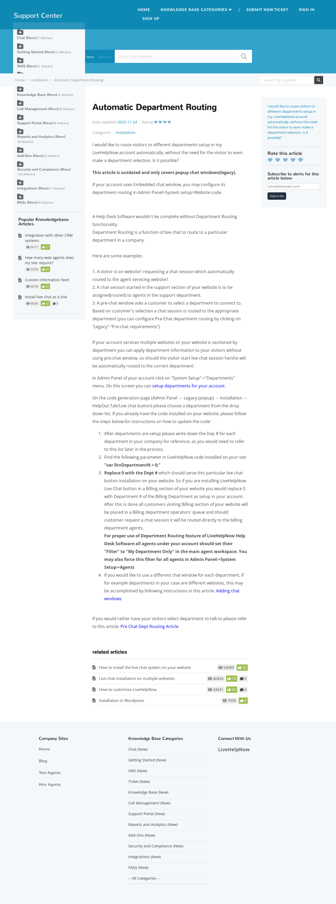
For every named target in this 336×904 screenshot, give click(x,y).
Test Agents (50, 772)
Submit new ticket (267, 9)
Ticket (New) (139, 782)
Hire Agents (50, 784)
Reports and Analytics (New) (41, 136)
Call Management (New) (38, 108)
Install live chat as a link (46, 296)
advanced (105, 57)
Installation (39, 80)
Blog (43, 761)
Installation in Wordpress (121, 700)
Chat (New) (26, 37)
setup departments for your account (188, 386)
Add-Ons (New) (30, 155)
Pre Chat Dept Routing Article (149, 626)
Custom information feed (47, 279)
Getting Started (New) (36, 52)
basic (90, 57)
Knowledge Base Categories (194, 9)
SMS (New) (27, 66)
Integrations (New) (33, 188)
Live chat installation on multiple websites (137, 678)
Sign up (150, 18)
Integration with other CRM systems (49, 238)
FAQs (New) (27, 202)
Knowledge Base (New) (37, 94)
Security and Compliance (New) (44, 169)
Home (144, 9)
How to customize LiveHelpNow (128, 689)
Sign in (307, 9)
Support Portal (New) (35, 123)
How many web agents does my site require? (49, 260)
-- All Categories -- (144, 878)
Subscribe (277, 196)
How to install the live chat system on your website (145, 667)
